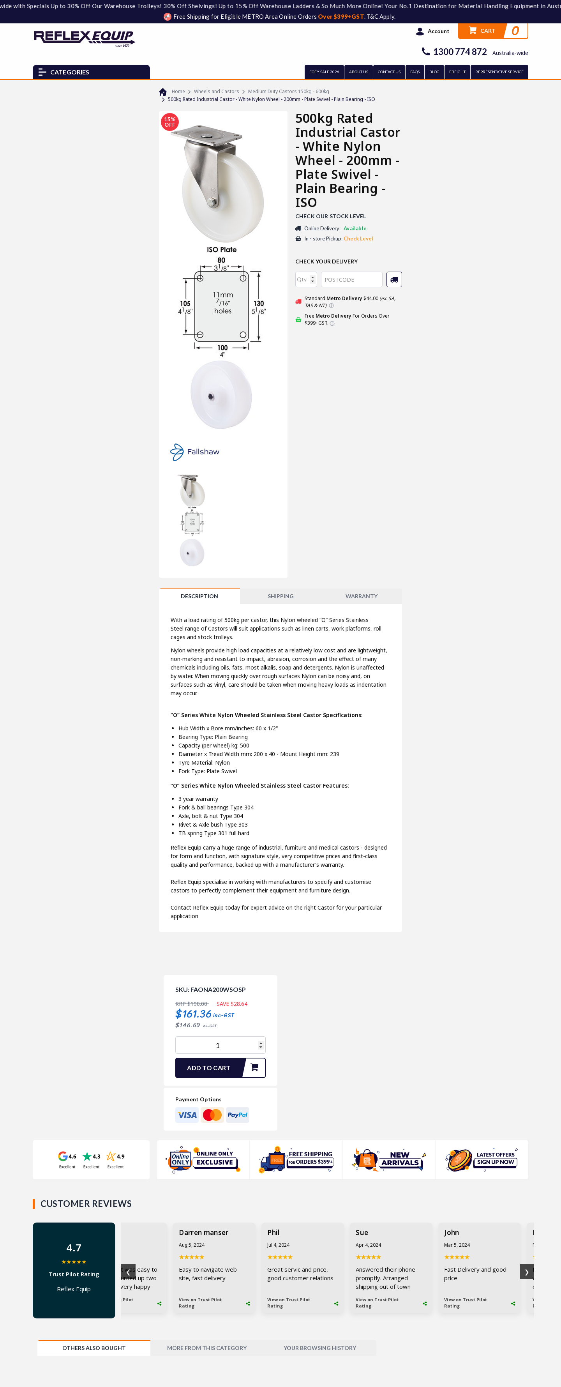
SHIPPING (281, 596)
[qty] (306, 279)
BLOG (434, 71)
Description (199, 596)
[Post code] (352, 279)
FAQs (415, 71)
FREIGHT (457, 71)
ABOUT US (358, 71)
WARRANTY (362, 596)
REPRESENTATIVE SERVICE (499, 71)
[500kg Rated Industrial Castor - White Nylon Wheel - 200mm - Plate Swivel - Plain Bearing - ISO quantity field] (220, 1045)
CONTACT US (389, 71)
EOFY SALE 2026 (324, 71)
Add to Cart (226, 1067)
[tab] (199, 596)
